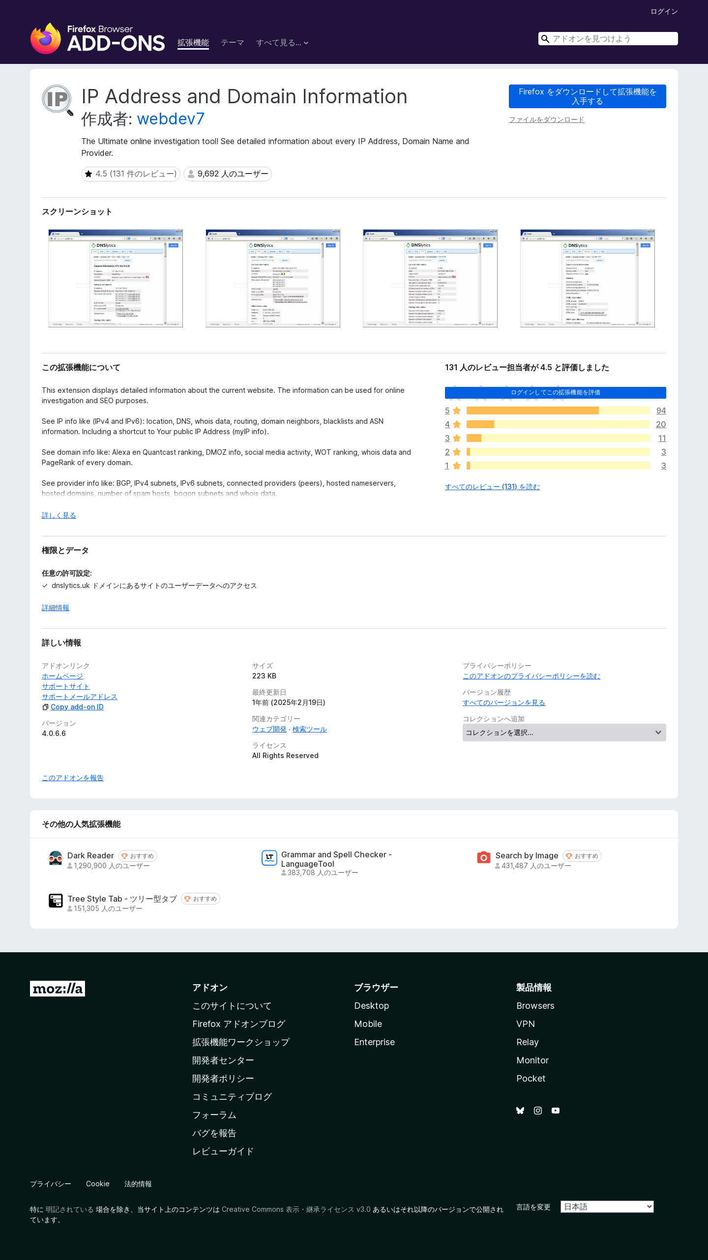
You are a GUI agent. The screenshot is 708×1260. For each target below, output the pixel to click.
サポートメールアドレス (80, 696)
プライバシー (50, 1183)
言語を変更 (533, 1206)
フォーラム (214, 1115)
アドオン (210, 987)
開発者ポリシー (223, 1078)
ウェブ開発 (269, 729)
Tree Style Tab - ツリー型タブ (122, 899)
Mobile (368, 1024)
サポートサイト (66, 686)
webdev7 (171, 118)
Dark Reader (90, 855)
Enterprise (374, 1042)
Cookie (98, 1183)
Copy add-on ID (73, 707)
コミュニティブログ (232, 1096)
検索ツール (310, 729)
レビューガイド (223, 1151)
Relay (527, 1042)
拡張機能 (193, 42)
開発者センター (223, 1060)
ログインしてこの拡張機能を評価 (555, 392)
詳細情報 (55, 607)
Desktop (371, 1005)
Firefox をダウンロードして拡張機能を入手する (588, 96)
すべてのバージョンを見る (504, 702)
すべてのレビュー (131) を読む (492, 486)
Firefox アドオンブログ (238, 1024)
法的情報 (138, 1183)
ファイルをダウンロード (547, 119)
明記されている (70, 1209)
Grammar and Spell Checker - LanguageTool (336, 859)
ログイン (664, 11)
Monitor (532, 1060)
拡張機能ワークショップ (241, 1042)
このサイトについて (232, 1005)
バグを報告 (214, 1133)
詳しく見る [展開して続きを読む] (59, 515)
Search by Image (527, 855)
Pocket (531, 1078)
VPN (525, 1024)
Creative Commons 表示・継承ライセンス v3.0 (296, 1209)
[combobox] (608, 38)
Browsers (535, 1005)
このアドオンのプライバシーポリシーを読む (531, 676)
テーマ (232, 42)
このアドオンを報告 (73, 777)
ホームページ (62, 676)
